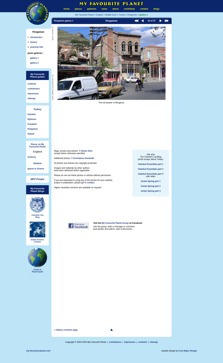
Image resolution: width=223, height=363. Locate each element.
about (115, 8)
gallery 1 (34, 58)
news (104, 8)
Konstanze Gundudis (83, 158)
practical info (36, 47)
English (99, 15)
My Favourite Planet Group (115, 223)
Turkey (37, 109)
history (33, 42)
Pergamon (33, 129)
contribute (129, 8)
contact (144, 8)
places (78, 8)
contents (32, 84)
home (67, 8)
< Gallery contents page (66, 330)
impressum (33, 93)
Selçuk (31, 134)
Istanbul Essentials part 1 (150, 164)
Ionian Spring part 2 (151, 186)
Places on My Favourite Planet (37, 145)
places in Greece (36, 168)
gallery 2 (34, 63)
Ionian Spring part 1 (151, 181)
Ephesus (32, 119)
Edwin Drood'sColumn (37, 232)
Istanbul (32, 114)
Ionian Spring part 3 (151, 191)
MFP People (37, 179)
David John (87, 151)
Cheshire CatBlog (37, 207)
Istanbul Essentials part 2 (150, 169)
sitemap (31, 98)
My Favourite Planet (84, 15)
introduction (36, 37)
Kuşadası (32, 124)
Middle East (110, 15)
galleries (91, 8)
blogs (156, 8)
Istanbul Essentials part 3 (150, 174)
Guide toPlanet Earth (37, 260)
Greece (37, 163)
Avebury (32, 157)
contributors (34, 88)
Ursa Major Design (188, 351)
